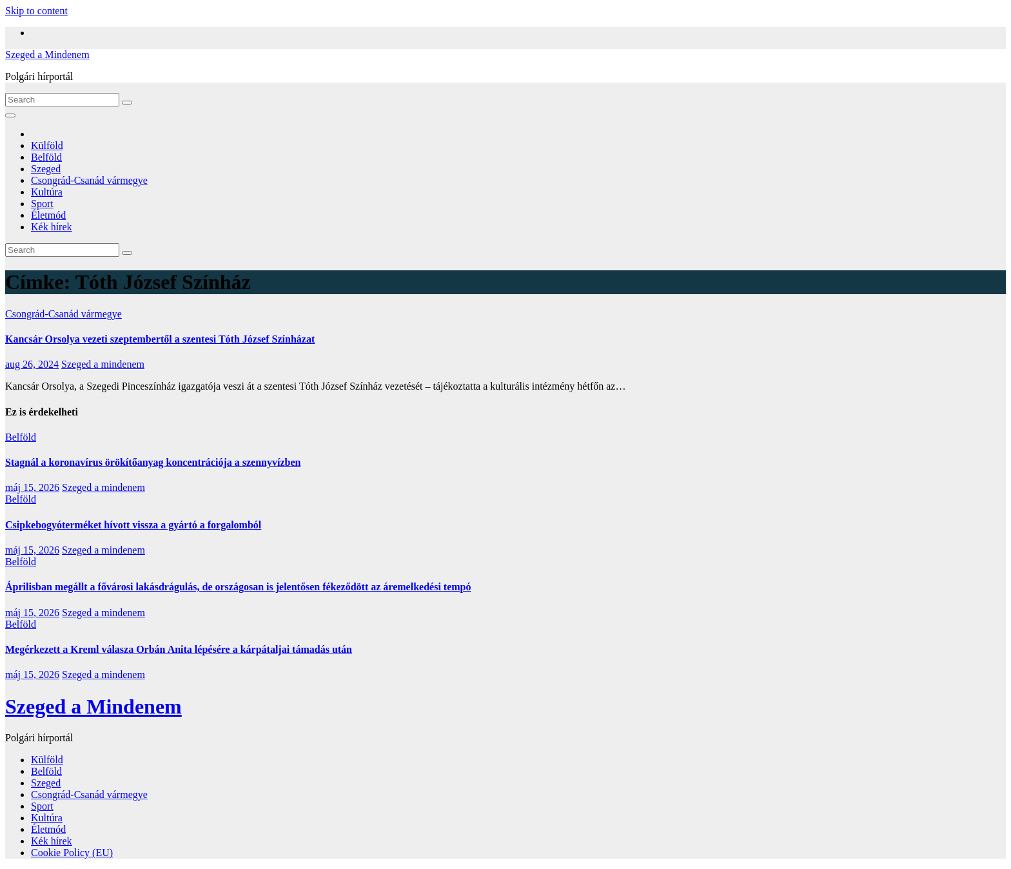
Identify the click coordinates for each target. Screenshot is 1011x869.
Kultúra (47, 191)
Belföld (46, 157)
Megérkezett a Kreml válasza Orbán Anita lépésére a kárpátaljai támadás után (178, 649)
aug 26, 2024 (32, 364)
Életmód (48, 215)
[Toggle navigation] (10, 115)
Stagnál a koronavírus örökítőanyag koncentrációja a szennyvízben (152, 462)
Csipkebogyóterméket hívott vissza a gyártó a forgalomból (133, 524)
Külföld (47, 145)
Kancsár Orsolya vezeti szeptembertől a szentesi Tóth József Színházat (160, 339)
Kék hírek (51, 226)
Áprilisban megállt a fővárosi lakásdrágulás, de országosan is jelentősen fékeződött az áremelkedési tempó (238, 586)
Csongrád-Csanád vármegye (89, 180)
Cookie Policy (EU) (72, 852)
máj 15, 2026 (32, 487)
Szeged (46, 168)
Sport (42, 203)
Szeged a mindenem (102, 364)
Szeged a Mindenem (47, 54)
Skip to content (36, 10)
